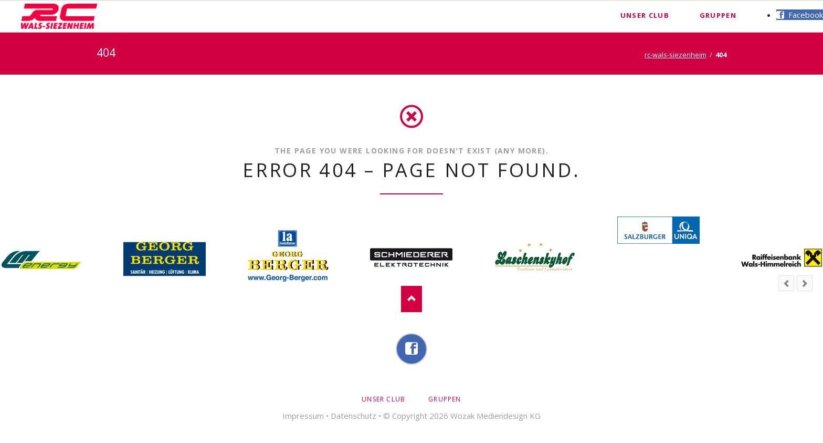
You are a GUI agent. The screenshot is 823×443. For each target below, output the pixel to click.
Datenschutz (353, 415)
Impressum (303, 415)
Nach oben (411, 299)
